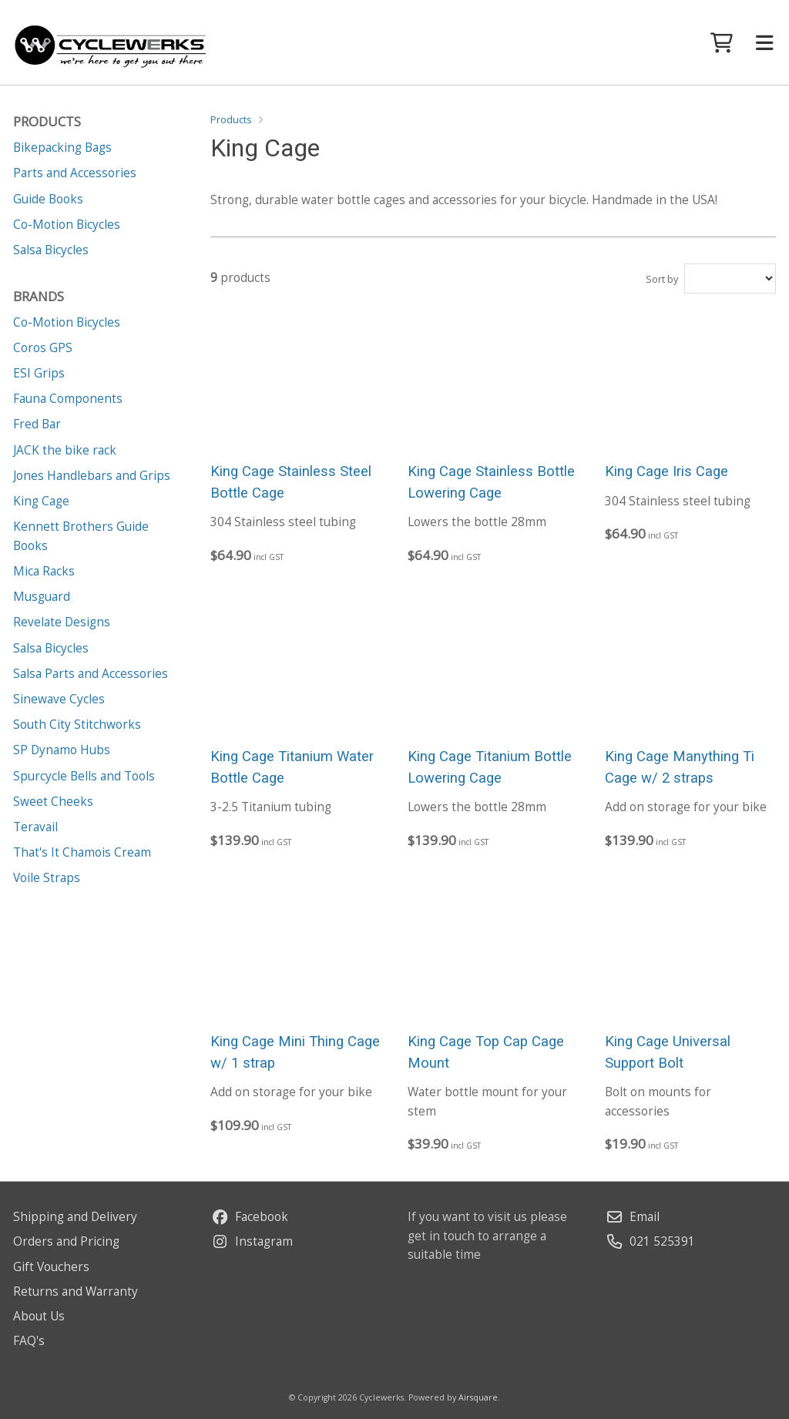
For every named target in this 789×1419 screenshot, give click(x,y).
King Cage (41, 501)
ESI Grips (39, 373)
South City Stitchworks (77, 724)
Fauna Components (68, 399)
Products (231, 119)
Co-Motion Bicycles (66, 322)
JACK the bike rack (64, 450)
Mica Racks (44, 571)
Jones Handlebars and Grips (91, 476)
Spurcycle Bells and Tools (84, 776)
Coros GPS (42, 348)
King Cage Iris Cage (666, 471)
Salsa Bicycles (51, 648)
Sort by (662, 279)
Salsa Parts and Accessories (90, 674)
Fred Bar (37, 424)
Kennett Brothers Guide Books (81, 536)
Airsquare (478, 1397)
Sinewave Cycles (59, 699)
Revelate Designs (61, 622)
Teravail (35, 827)
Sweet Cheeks (53, 801)
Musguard (41, 597)
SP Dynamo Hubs (61, 750)
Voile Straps (46, 878)
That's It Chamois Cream (82, 852)
